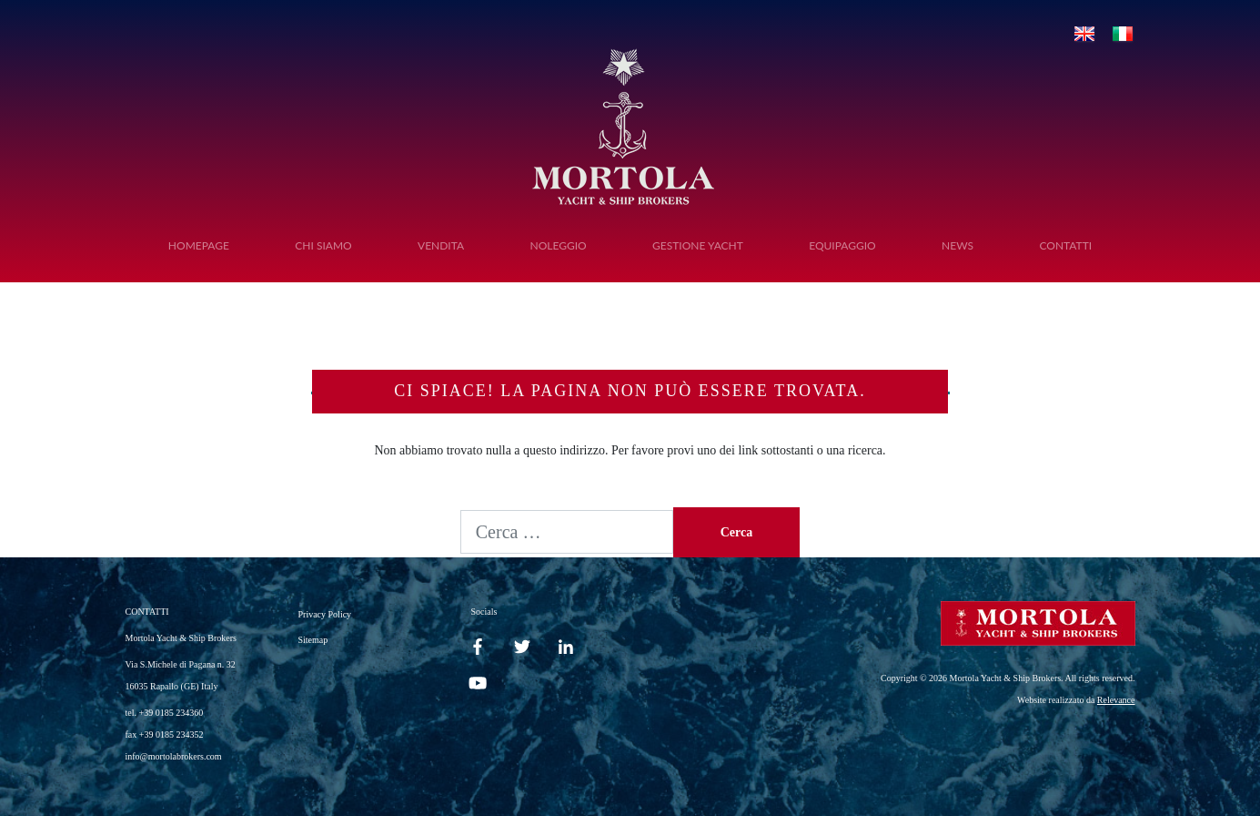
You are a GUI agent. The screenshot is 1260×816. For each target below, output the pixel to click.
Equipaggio (842, 245)
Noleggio (557, 245)
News (957, 245)
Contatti (1065, 245)
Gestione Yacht (697, 245)
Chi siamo (323, 245)
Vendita (441, 245)
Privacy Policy (325, 614)
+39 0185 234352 (171, 734)
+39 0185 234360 (171, 713)
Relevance (1116, 700)
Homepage (198, 245)
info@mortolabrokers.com (174, 756)
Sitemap (313, 640)
